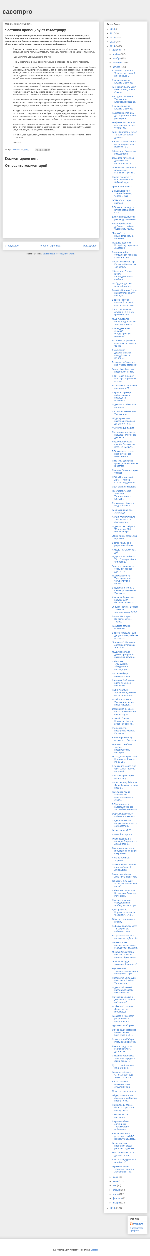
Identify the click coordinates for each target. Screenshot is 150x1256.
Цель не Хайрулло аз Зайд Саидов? (123, 1066)
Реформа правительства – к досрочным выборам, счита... (124, 929)
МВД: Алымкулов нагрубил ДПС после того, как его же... (123, 321)
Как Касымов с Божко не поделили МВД (124, 386)
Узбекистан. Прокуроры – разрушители (125, 152)
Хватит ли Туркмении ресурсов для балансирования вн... (124, 600)
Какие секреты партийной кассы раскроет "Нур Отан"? (124, 1146)
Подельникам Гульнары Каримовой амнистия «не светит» (124, 264)
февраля (117, 1198)
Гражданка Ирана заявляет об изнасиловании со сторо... (122, 796)
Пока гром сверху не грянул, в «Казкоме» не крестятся (125, 463)
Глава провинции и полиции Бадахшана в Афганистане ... (124, 841)
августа (116, 67)
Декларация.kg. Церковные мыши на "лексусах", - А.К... (123, 912)
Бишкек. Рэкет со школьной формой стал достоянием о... (123, 302)
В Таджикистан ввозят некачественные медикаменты (123, 454)
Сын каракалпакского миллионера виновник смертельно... (124, 851)
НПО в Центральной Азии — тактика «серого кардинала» (123, 480)
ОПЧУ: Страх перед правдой (122, 201)
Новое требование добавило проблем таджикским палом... (123, 226)
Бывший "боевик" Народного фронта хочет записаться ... (123, 721)
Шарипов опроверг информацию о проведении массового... (121, 396)
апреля (116, 1190)
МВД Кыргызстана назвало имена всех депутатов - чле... (123, 421)
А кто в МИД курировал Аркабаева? (124, 1160)
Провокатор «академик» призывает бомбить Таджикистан (124, 981)
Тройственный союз (122, 186)
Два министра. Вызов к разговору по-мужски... (124, 218)
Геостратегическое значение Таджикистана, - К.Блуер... (121, 495)
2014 (112, 46)
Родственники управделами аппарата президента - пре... (125, 971)
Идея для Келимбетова (124, 486)
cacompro (17, 11)
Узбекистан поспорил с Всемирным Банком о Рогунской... (124, 893)
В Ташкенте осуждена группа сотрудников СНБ (123, 210)
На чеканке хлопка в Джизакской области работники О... (123, 1000)
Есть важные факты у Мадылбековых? (123, 504)
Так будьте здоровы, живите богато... (122, 284)
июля (115, 1177)
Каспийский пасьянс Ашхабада (122, 511)
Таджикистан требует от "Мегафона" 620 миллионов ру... (124, 529)
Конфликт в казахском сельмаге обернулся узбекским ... (123, 125)
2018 (112, 29)
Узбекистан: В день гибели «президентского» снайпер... (122, 275)
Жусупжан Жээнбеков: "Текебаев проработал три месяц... (124, 559)
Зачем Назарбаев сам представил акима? (123, 370)
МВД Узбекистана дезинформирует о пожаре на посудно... (124, 654)
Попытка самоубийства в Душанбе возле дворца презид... (125, 785)
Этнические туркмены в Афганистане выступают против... (124, 170)
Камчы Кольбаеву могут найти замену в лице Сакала (124, 90)
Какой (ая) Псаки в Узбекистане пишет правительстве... (123, 702)
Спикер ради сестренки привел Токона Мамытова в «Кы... (124, 1032)
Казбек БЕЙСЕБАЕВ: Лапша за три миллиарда (122, 1009)
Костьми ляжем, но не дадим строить (123, 1154)
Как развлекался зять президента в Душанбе (125, 936)
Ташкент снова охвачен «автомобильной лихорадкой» (124, 867)
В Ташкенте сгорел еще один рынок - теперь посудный (124, 769)
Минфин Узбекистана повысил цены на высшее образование (124, 955)
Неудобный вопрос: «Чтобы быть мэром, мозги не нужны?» (123, 444)
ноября (116, 54)
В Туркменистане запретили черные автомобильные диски (124, 807)
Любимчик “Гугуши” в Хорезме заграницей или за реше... (123, 73)
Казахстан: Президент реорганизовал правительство (123, 1019)
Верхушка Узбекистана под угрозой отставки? (124, 363)
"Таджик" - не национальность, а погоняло (122, 236)
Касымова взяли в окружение (121, 627)
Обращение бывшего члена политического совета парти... (124, 712)
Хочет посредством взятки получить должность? (122, 1049)
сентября (117, 62)
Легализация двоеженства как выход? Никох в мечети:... (121, 354)
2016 (112, 37)
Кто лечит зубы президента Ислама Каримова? (123, 731)
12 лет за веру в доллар (124, 1091)
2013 (112, 1208)
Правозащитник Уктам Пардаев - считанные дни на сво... (124, 435)
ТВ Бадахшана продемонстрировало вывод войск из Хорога (124, 945)
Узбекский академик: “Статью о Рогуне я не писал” (124, 884)
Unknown (138, 1224)
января (116, 1202)
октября (116, 58)
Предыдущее (89, 245)
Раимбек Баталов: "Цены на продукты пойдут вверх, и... (125, 293)
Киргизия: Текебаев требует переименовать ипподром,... (122, 748)
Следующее (12, 245)
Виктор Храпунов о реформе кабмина (122, 544)
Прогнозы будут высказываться (121, 674)
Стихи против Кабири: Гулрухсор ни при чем (124, 1040)
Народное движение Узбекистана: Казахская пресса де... (124, 99)
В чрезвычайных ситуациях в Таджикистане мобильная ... (120, 1125)
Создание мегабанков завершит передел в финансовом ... (123, 1058)
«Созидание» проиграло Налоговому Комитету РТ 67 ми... (124, 759)
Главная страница (50, 245)
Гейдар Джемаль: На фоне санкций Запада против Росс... (124, 1098)
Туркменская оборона (123, 1025)
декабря (116, 49)
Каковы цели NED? (121, 830)
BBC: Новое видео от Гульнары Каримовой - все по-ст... (124, 379)
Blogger (94, 1250)
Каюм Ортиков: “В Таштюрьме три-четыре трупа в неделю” (121, 579)
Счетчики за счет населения (120, 1115)
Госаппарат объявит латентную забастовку (124, 875)
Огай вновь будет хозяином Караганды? (124, 962)
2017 (112, 33)
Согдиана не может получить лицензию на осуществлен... (124, 823)
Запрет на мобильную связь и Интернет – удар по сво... (123, 569)
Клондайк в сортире (122, 834)
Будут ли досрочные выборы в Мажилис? (123, 815)
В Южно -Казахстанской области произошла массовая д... (124, 144)
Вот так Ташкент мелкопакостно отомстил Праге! (121, 1084)
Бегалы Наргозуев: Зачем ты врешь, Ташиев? (122, 619)
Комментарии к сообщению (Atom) (59, 254)
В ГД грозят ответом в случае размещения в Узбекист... (124, 590)
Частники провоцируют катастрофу (123, 776)
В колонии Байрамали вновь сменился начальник (123, 683)
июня (115, 1181)
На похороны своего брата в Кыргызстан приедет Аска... (123, 1107)
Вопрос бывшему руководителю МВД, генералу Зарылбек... (124, 1136)
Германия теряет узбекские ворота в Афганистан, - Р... (123, 1169)
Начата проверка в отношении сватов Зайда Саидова (122, 180)
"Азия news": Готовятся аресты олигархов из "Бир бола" (123, 645)
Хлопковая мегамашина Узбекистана (124, 412)
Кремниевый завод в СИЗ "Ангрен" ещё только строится (122, 1075)
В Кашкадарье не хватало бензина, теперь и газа (122, 193)
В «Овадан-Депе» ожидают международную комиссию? (121, 332)
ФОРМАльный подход (123, 428)
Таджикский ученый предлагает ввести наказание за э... (122, 990)
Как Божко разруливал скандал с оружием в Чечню (124, 343)
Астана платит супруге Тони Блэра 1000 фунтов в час (123, 519)
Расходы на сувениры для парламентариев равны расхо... (124, 115)
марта (115, 1194)
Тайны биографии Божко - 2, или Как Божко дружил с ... (124, 135)
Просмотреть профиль (136, 1229)
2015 (112, 42)
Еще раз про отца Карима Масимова (122, 81)
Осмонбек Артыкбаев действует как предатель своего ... (123, 161)
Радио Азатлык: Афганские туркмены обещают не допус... (124, 692)
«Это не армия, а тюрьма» (120, 859)
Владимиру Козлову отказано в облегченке (124, 738)
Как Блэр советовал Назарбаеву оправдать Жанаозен (125, 245)
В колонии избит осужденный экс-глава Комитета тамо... (124, 255)
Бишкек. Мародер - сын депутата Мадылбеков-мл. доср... (125, 635)
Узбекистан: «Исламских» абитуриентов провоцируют (120, 665)
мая (114, 1185)
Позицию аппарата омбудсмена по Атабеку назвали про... (124, 903)
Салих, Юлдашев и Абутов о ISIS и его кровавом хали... (123, 312)
